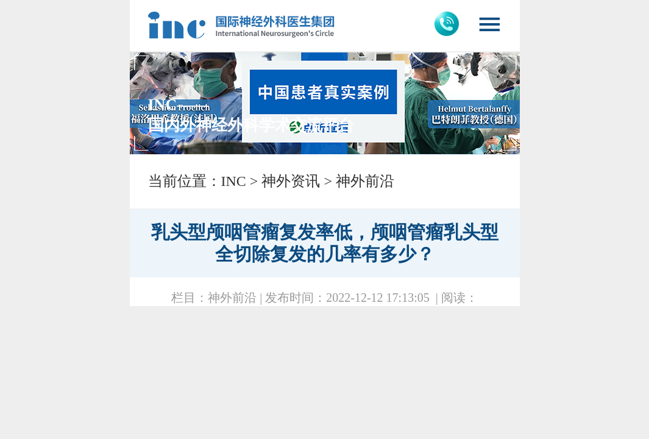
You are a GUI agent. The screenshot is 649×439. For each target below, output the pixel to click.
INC (233, 181)
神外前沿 (365, 181)
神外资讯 (290, 181)
